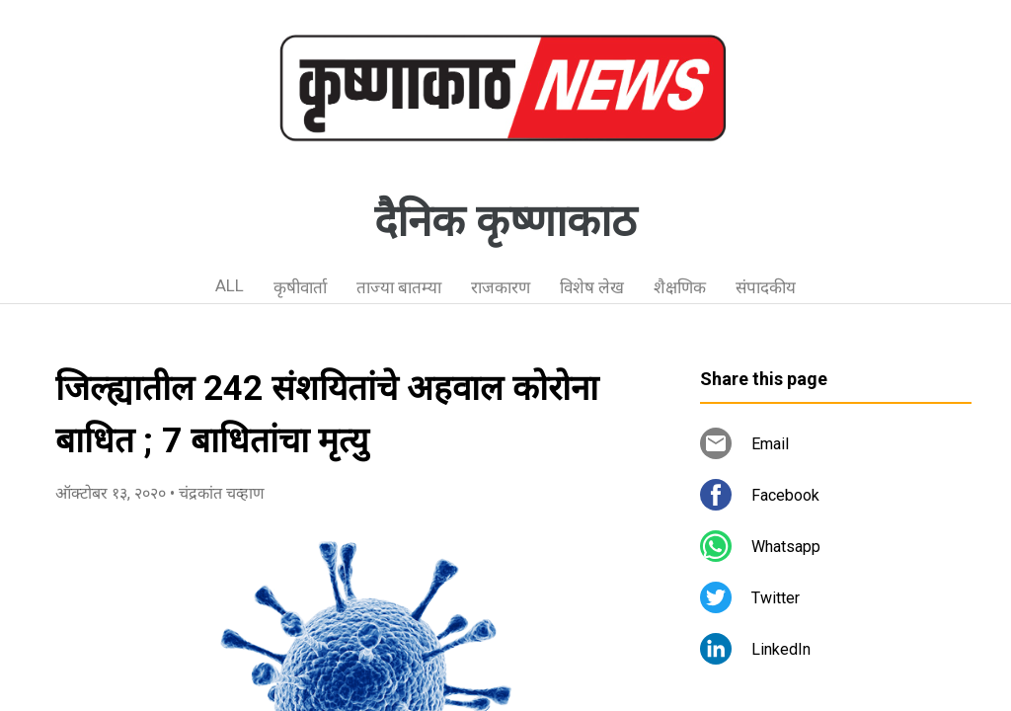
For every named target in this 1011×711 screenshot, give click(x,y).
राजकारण (500, 287)
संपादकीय (766, 287)
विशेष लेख (592, 287)
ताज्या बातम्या (398, 287)
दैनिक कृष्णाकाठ (505, 221)
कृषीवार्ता (300, 287)
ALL (229, 285)
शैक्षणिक (680, 287)
